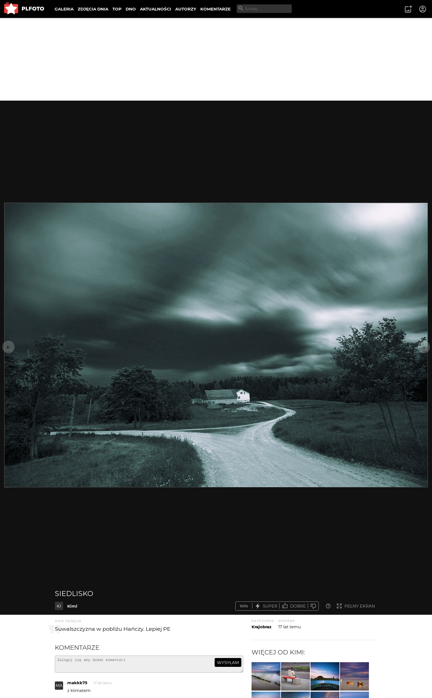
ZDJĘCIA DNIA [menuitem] (93, 9)
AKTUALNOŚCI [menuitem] (155, 9)
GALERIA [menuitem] (64, 9)
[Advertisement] (216, 59)
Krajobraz (261, 626)
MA (59, 688)
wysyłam (228, 662)
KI (59, 606)
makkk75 (77, 685)
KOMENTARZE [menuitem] (215, 9)
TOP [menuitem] (116, 9)
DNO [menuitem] (131, 9)
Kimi (72, 606)
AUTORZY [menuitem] (185, 9)
